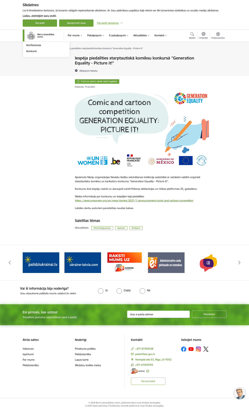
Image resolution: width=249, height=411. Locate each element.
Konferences (33, 82)
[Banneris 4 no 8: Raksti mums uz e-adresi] (124, 262)
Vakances (28, 348)
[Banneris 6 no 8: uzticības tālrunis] (208, 262)
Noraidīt (40, 23)
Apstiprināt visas (76, 23)
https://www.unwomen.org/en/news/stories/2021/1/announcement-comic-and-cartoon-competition (134, 200)
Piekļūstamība (31, 365)
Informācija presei (36, 64)
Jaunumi (31, 58)
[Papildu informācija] (147, 371)
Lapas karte (81, 359)
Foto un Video (34, 70)
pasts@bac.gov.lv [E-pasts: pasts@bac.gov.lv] (145, 354)
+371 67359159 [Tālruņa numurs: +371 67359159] (144, 364)
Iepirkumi (28, 354)
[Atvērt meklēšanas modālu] (192, 36)
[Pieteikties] (209, 314)
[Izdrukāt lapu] (218, 56)
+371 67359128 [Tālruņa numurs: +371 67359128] (144, 348)
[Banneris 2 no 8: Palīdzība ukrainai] (41, 262)
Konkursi (31, 88)
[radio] (103, 290)
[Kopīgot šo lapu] (218, 65)
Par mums (29, 359)
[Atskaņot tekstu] (88, 71)
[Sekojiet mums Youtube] (191, 349)
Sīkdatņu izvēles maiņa (88, 365)
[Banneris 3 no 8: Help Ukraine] (82, 262)
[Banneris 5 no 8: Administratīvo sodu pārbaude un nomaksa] (166, 262)
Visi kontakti (148, 381)
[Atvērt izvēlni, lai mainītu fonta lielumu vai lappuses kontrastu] (218, 36)
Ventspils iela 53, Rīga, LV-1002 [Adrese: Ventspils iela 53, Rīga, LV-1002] (153, 359)
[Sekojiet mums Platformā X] (205, 349)
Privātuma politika (85, 348)
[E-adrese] (138, 371)
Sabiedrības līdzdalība (38, 76)
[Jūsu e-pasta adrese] (158, 314)
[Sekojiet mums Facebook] (183, 349)
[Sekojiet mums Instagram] (198, 349)
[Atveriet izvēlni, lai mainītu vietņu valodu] (203, 36)
